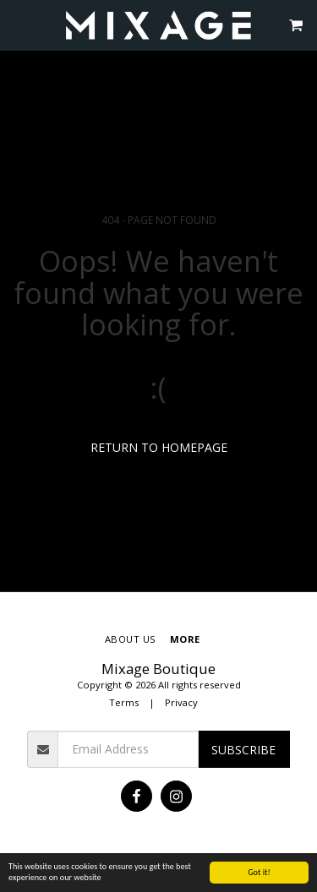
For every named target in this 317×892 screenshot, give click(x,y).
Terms (124, 702)
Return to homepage (158, 447)
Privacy (181, 702)
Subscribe (243, 750)
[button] (18, 24)
